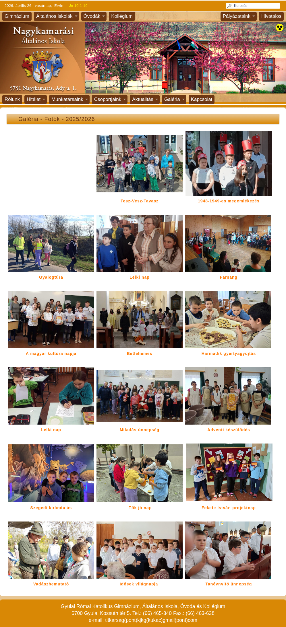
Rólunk (12, 99)
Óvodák (92, 16)
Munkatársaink (67, 99)
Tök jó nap (140, 507)
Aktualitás (142, 99)
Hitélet (33, 99)
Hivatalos (271, 16)
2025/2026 (80, 119)
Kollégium (122, 16)
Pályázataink (236, 16)
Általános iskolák (54, 16)
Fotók (52, 119)
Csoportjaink (107, 99)
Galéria (172, 99)
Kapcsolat (201, 99)
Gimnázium (17, 16)
